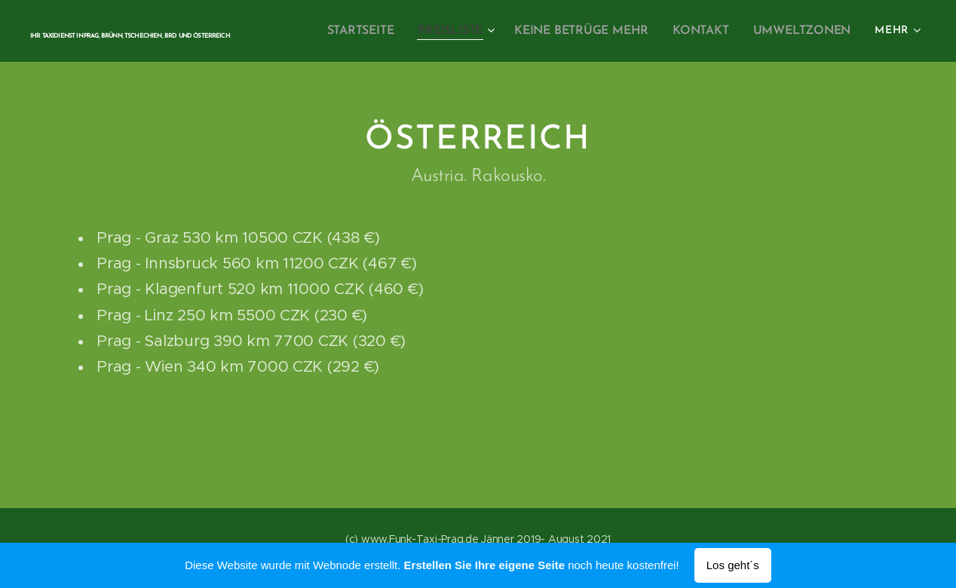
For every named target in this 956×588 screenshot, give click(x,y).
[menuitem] (375, 31)
